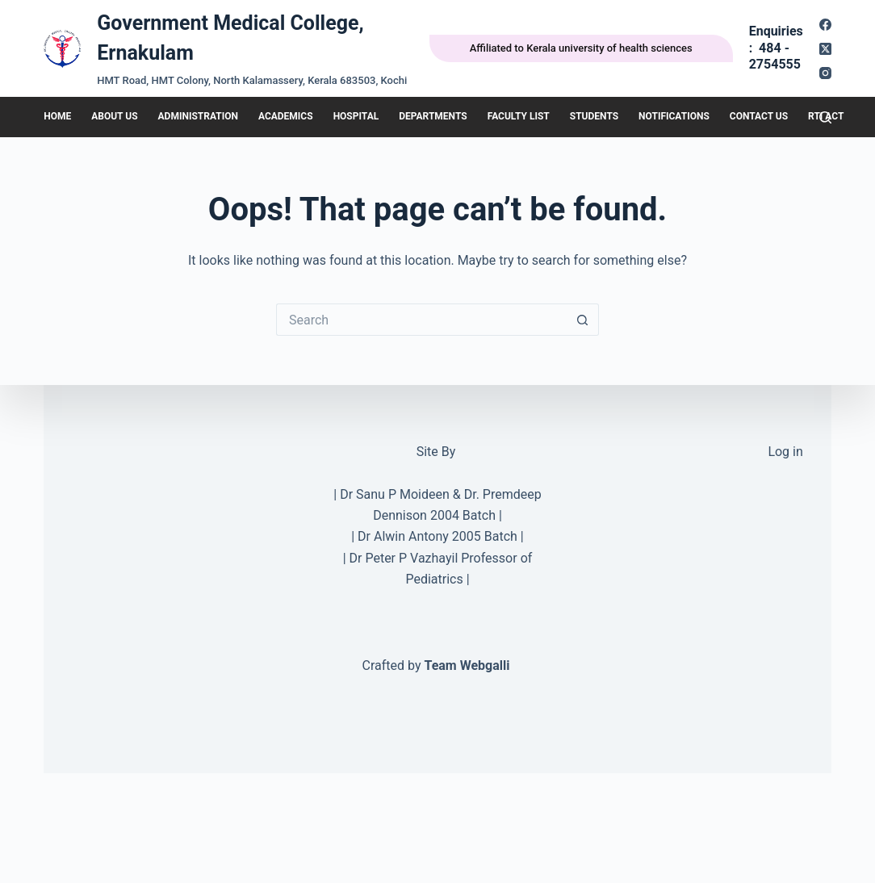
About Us (114, 116)
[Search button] (583, 319)
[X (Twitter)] (825, 49)
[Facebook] (825, 25)
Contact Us (759, 116)
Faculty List (519, 116)
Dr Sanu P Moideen (395, 494)
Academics (285, 116)
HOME (57, 116)
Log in (785, 451)
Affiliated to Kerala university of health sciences (581, 48)
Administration (198, 116)
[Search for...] (421, 319)
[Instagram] (825, 73)
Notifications (674, 116)
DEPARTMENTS (433, 116)
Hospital (356, 116)
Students (594, 116)
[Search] (825, 117)
